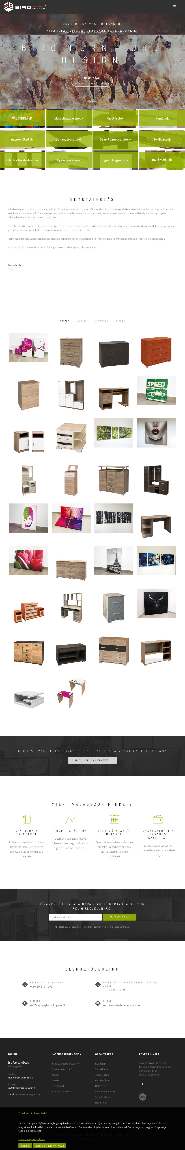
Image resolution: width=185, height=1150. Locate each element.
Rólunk (55, 1073)
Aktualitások (102, 1073)
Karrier (55, 1078)
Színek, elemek (103, 1095)
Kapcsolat (100, 1106)
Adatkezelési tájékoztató (65, 1062)
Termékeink (101, 1067)
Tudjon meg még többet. (31, 1139)
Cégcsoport (57, 1084)
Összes (59, 320)
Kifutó (126, 320)
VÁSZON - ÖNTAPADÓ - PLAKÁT (91, 80)
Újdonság (102, 320)
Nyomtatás (101, 1101)
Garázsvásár (102, 1078)
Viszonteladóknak (61, 1090)
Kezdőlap (100, 1062)
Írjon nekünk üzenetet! (92, 760)
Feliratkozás (119, 916)
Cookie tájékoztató (61, 1067)
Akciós (80, 320)
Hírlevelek (100, 1084)
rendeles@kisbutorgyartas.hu (121, 1003)
